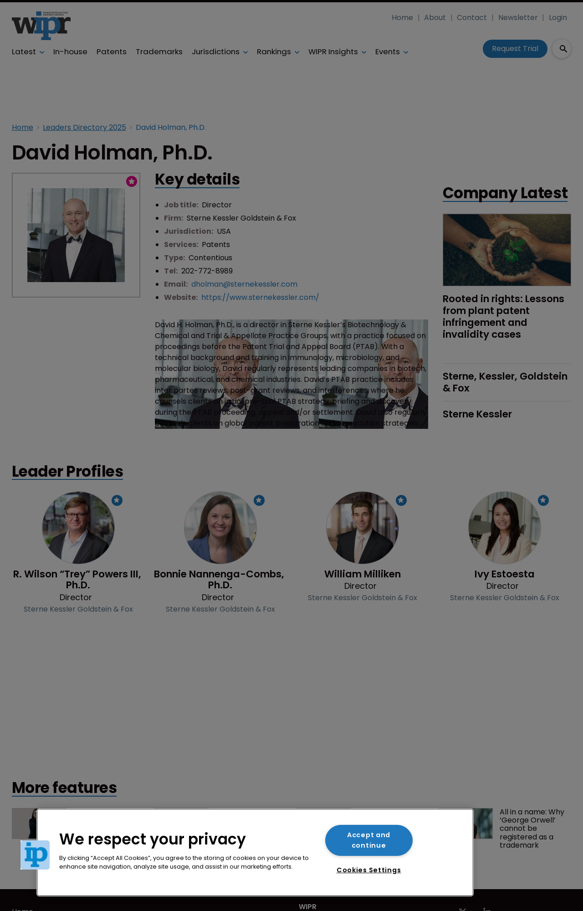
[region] (255, 852)
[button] (35, 855)
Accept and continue (368, 840)
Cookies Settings (369, 870)
